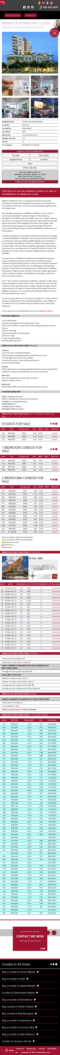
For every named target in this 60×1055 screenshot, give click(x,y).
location (44, 159)
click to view (22, 662)
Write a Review (30, 168)
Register (18, 709)
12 (41, 623)
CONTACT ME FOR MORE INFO (30, 151)
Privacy (42, 1048)
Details (54, 433)
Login (10, 709)
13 (41, 601)
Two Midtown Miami (44, 311)
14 (41, 616)
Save (30, 163)
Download (56, 588)
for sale (15, 155)
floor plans (44, 155)
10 (41, 588)
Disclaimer (52, 1048)
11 (41, 591)
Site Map (14, 1052)
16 (41, 604)
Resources (31, 1048)
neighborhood (15, 159)
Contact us (30, 15)
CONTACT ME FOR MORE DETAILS (30, 181)
